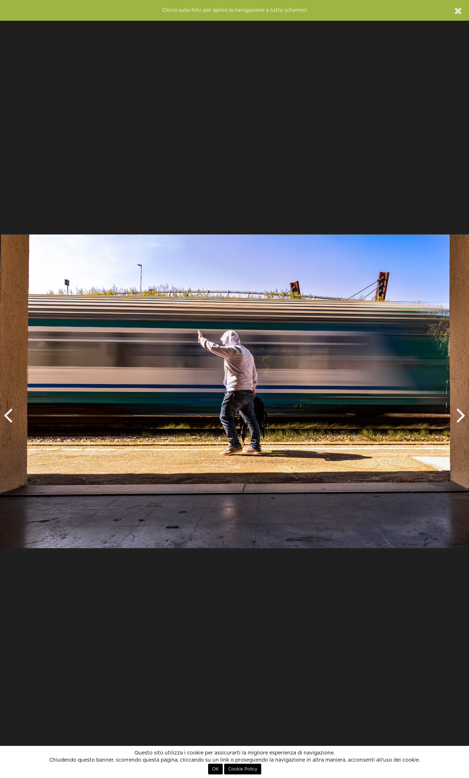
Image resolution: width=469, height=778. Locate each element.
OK (215, 769)
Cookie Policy (242, 769)
